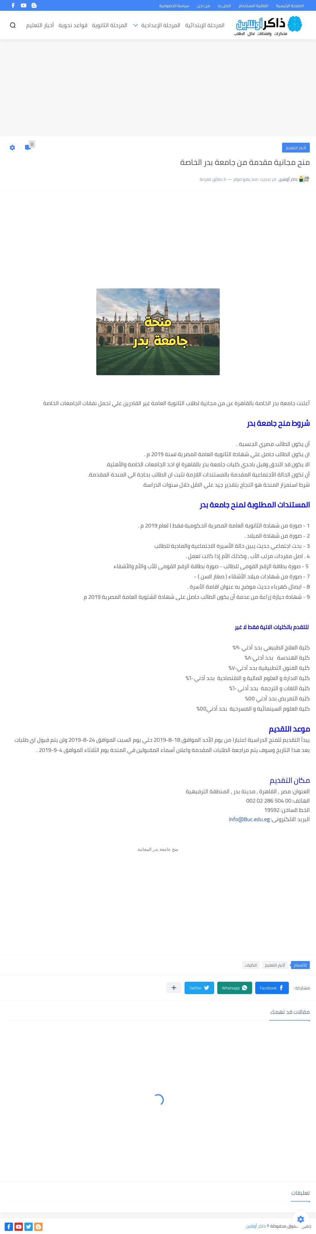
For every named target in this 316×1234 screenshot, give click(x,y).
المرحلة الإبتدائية (205, 25)
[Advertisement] (158, 88)
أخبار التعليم (40, 25)
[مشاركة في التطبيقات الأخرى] (173, 987)
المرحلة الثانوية (109, 25)
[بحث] (12, 25)
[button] (272, 988)
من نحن (203, 5)
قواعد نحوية (73, 25)
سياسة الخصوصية (174, 5)
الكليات (251, 965)
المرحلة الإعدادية (161, 25)
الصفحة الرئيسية (290, 5)
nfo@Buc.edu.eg (250, 819)
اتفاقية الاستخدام (253, 5)
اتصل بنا (224, 5)
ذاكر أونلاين (256, 1226)
